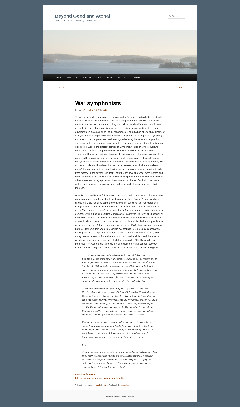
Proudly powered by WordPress (120, 396)
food (126, 77)
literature (87, 77)
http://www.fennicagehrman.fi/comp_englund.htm (100, 378)
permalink (125, 385)
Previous (60, 87)
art (77, 77)
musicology (138, 77)
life (118, 77)
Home (58, 77)
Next (182, 87)
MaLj (105, 110)
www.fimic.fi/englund (85, 374)
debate (109, 77)
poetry (98, 77)
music (68, 77)
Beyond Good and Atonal (82, 16)
